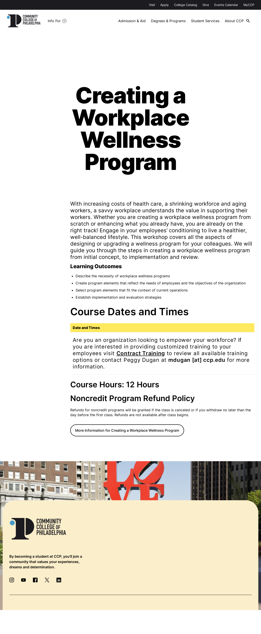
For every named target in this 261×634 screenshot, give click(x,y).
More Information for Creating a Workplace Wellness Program (127, 430)
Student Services (205, 21)
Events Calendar (226, 5)
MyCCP (248, 5)
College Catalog (185, 5)
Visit (152, 5)
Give (206, 5)
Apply (164, 5)
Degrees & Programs (168, 21)
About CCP (234, 21)
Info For (54, 21)
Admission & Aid (132, 21)
